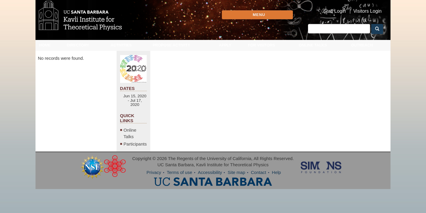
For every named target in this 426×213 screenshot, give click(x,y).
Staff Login (334, 11)
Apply (225, 49)
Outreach (362, 49)
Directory (78, 49)
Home (45, 49)
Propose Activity (171, 49)
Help (276, 187)
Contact (258, 187)
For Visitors (261, 49)
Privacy (153, 187)
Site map (236, 187)
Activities (121, 49)
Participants (344, 159)
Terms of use (179, 187)
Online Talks (313, 49)
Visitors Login (367, 11)
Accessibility (210, 187)
